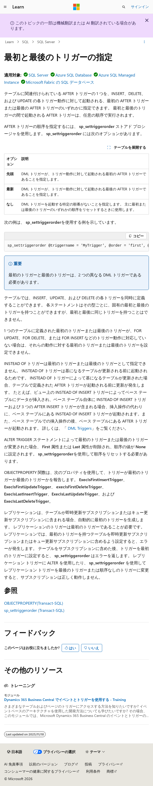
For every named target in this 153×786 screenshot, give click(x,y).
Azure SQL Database (73, 75)
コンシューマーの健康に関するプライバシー (40, 771)
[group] (76, 245)
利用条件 (93, 771)
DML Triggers (80, 428)
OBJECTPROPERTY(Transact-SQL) (33, 603)
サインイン (140, 6)
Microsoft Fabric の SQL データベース (60, 82)
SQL (25, 41)
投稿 (88, 764)
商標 (110, 771)
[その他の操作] (144, 42)
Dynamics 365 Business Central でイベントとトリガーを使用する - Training (65, 699)
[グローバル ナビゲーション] (5, 7)
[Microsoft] (76, 7)
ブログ (69, 764)
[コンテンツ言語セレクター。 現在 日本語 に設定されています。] (14, 752)
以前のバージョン (43, 764)
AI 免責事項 (13, 764)
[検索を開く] (124, 7)
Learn (9, 41)
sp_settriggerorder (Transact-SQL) (34, 610)
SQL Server (46, 41)
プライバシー (109, 764)
